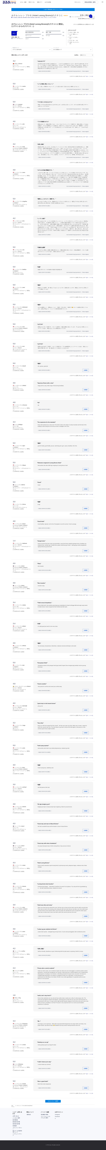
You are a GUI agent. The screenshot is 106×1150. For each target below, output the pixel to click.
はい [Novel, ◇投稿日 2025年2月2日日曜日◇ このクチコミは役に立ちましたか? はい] (87, 533)
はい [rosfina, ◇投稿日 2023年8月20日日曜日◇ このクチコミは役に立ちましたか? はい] (87, 960)
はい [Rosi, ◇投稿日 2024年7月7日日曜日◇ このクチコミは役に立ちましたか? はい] (87, 777)
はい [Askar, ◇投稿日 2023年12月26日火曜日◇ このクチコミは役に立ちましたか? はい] (87, 876)
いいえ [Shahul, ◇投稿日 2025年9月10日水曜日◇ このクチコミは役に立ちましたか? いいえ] (91, 394)
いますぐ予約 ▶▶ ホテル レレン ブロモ (53, 9)
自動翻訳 (86, 370)
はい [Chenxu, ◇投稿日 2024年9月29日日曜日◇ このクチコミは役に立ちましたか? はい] (87, 76)
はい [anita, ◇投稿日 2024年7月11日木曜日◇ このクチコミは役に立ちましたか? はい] (87, 757)
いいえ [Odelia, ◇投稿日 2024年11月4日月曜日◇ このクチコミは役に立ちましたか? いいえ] (91, 616)
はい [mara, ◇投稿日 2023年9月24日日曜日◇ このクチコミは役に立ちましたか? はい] (87, 941)
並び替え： (76, 55)
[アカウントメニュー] (102, 2)
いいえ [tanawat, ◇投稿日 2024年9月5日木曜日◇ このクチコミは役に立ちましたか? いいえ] (91, 114)
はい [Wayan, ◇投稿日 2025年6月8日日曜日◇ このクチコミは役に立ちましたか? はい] (87, 474)
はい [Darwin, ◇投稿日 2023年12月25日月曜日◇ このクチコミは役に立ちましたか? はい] (87, 897)
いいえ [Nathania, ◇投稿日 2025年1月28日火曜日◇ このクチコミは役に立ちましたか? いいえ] (91, 555)
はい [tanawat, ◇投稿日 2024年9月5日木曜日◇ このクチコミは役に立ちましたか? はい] (87, 114)
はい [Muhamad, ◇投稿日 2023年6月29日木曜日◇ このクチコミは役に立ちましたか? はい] (87, 316)
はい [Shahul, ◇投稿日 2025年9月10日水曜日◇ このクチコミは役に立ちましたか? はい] (87, 394)
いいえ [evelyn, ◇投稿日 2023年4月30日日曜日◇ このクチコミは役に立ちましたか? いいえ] (91, 1054)
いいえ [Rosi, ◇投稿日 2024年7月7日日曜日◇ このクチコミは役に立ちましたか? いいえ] (91, 777)
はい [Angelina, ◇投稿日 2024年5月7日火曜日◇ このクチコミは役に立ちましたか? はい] (87, 210)
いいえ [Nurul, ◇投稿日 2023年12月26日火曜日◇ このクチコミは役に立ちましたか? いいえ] (91, 835)
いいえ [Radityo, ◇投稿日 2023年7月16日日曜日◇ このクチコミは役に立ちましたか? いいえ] (91, 277)
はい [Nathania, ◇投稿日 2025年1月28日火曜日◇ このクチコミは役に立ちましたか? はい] (87, 555)
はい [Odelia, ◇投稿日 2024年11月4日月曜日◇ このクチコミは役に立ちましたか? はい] (87, 616)
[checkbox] (68, 32)
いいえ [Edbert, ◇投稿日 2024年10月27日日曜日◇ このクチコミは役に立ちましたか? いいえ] (91, 635)
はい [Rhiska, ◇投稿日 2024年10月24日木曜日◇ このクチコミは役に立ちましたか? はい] (87, 655)
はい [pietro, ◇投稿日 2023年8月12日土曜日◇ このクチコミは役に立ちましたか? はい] (87, 987)
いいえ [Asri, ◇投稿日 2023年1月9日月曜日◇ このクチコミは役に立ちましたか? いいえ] (91, 336)
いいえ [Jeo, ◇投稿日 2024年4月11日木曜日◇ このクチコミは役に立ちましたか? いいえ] (91, 259)
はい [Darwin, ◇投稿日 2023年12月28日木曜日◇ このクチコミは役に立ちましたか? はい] (87, 816)
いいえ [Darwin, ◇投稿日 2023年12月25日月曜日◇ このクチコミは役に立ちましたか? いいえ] (91, 897)
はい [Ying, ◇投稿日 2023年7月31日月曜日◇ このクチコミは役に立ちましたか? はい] (87, 1013)
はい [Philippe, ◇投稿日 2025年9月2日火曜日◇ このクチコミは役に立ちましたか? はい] (87, 435)
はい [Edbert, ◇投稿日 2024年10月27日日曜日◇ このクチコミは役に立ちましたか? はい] (87, 635)
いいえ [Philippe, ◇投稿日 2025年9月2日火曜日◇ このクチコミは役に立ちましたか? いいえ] (91, 435)
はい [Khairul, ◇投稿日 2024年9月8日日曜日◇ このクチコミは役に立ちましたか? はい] (87, 695)
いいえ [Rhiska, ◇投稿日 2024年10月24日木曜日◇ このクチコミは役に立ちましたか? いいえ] (91, 655)
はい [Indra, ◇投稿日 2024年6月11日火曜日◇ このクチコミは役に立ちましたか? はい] (87, 191)
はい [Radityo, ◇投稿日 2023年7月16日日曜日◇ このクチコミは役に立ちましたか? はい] (87, 277)
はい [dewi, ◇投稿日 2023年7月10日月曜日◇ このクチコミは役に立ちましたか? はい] (87, 297)
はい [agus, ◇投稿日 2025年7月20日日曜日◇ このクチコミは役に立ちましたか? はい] (87, 455)
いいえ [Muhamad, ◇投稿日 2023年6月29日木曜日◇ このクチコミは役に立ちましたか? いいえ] (91, 316)
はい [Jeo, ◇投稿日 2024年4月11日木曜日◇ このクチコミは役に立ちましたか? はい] (87, 259)
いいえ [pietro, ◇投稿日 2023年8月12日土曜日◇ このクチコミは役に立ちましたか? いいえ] (91, 987)
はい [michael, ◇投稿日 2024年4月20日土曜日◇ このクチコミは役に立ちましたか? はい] (87, 796)
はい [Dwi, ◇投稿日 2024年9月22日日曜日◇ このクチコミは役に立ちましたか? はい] (87, 676)
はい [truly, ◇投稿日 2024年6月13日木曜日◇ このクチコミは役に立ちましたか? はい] (87, 162)
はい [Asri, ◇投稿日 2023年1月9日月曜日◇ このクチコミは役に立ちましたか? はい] (87, 336)
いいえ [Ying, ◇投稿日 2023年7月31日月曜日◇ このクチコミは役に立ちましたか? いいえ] (91, 1013)
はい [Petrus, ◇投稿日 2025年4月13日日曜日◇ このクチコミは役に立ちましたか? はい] (87, 513)
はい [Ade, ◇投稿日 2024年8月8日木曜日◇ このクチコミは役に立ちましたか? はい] (87, 136)
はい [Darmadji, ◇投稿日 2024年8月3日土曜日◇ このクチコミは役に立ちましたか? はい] (87, 715)
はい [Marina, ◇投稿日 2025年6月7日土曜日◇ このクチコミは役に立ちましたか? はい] (87, 494)
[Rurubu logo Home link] (9, 2)
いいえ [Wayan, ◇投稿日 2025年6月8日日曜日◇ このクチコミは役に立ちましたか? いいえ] (91, 474)
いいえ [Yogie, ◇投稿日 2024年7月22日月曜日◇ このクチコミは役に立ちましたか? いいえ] (91, 738)
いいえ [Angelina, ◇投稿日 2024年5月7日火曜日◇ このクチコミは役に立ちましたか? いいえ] (91, 210)
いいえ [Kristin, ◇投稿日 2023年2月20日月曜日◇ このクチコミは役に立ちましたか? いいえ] (91, 1093)
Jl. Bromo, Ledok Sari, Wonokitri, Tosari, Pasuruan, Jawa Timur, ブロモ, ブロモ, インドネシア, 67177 (33, 17)
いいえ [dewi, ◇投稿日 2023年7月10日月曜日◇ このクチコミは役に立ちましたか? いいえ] (91, 297)
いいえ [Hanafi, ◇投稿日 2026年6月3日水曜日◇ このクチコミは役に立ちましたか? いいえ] (91, 375)
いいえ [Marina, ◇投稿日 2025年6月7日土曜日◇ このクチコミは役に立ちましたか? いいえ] (91, 494)
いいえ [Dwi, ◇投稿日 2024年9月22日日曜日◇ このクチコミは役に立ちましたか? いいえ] (91, 676)
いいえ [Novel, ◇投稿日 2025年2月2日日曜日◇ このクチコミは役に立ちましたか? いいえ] (91, 533)
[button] (18, 37)
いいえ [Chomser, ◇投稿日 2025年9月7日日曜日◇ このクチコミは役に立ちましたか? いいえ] (91, 414)
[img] (66, 15)
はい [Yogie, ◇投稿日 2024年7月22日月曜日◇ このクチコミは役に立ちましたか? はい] (87, 738)
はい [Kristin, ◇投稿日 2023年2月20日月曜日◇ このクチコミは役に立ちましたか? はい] (87, 1093)
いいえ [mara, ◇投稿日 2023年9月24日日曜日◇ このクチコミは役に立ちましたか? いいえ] (91, 941)
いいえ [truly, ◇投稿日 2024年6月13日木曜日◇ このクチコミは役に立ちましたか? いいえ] (91, 162)
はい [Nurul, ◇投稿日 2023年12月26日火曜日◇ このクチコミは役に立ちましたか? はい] (87, 835)
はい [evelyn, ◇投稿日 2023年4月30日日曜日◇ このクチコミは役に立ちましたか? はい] (87, 1054)
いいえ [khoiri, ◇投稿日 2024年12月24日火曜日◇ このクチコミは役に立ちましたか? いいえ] (91, 575)
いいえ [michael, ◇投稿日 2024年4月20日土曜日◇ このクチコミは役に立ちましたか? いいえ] (91, 796)
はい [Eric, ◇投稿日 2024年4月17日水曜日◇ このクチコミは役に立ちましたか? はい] (87, 239)
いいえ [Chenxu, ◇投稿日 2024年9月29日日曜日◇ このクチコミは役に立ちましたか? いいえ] (91, 76)
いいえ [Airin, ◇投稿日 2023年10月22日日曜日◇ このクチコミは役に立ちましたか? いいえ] (91, 921)
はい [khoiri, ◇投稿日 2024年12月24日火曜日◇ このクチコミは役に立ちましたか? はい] (87, 575)
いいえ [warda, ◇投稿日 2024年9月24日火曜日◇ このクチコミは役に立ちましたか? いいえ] (91, 94)
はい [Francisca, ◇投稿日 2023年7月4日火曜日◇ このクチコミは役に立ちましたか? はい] (87, 1034)
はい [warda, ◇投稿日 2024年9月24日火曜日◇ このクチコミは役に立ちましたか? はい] (87, 94)
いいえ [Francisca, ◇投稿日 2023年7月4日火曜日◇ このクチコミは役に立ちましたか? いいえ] (91, 1034)
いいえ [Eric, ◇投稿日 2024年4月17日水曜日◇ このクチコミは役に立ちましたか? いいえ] (91, 239)
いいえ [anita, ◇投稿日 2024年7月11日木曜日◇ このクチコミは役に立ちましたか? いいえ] (91, 757)
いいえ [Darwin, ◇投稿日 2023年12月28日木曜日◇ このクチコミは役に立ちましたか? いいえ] (91, 816)
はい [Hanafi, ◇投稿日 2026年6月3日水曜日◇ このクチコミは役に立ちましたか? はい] (87, 375)
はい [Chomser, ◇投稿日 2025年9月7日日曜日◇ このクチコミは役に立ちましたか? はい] (87, 414)
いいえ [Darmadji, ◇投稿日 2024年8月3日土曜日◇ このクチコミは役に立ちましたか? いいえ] (91, 715)
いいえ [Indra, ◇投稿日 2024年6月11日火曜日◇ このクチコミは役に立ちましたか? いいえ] (91, 191)
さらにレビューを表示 (53, 1101)
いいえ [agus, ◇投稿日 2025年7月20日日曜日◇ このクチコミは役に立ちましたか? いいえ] (91, 455)
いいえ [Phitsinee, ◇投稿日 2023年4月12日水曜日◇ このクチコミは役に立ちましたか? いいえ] (91, 1073)
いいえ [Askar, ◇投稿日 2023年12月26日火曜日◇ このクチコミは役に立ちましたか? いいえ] (91, 876)
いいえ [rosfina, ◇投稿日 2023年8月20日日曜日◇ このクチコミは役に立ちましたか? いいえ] (91, 960)
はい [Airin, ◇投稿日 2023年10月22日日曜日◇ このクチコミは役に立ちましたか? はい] (87, 921)
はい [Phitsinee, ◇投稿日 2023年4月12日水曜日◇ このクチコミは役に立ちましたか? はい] (87, 1073)
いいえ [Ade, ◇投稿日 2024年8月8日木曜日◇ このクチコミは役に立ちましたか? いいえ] (91, 136)
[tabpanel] (53, 566)
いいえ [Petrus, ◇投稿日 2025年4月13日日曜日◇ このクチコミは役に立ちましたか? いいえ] (91, 513)
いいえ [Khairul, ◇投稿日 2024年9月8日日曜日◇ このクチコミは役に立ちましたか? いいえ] (91, 695)
